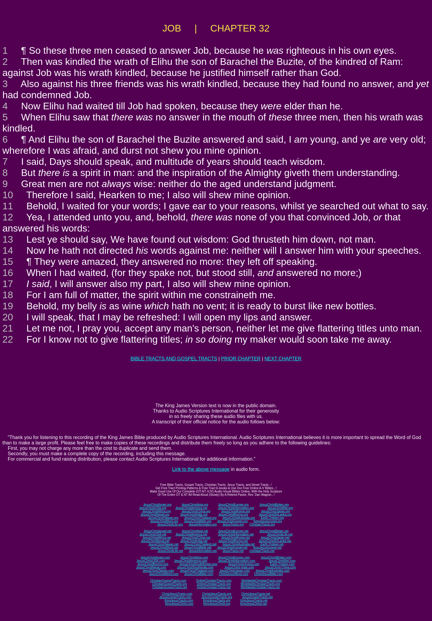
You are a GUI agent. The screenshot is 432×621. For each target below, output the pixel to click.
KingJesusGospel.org (268, 521)
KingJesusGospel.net (267, 547)
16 (7, 272)
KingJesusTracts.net (253, 600)
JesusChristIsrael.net (157, 531)
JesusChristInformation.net (236, 534)
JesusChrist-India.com (239, 567)
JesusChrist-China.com (280, 567)
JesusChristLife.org (170, 524)
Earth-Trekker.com (282, 564)
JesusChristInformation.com (236, 560)
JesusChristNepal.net (155, 541)
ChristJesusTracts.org (216, 593)
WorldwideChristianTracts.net (260, 587)
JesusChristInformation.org (236, 508)
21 (7, 328)
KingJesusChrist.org (216, 603)
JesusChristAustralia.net (238, 544)
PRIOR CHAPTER (241, 358)
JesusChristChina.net (196, 537)
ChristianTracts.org (262, 524)
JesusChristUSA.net (153, 534)
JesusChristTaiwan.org (163, 518)
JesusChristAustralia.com (273, 570)
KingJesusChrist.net (253, 603)
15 (7, 261)
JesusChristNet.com (281, 560)
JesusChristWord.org (164, 521)
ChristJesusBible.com (268, 574)
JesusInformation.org (203, 524)
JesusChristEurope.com (234, 557)
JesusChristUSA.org (152, 508)
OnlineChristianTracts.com (213, 580)
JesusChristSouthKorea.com (198, 564)
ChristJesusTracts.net (255, 593)
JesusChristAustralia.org (238, 518)
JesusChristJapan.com (234, 570)
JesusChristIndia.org (193, 514)
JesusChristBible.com (198, 574)
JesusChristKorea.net (235, 537)
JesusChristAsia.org (195, 504)
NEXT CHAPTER (283, 358)
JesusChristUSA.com (150, 560)
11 (7, 206)
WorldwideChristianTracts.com (262, 580)
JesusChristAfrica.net (156, 537)
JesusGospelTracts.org (216, 597)
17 (7, 283)
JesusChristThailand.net (200, 544)
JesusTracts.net (233, 551)
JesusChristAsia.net (195, 531)
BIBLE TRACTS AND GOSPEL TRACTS (173, 358)
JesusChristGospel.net (232, 547)
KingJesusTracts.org (216, 600)
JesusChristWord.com (163, 574)
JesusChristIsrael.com (155, 557)
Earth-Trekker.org (272, 518)
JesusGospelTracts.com (175, 597)
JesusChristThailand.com (197, 570)
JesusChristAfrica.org (156, 511)
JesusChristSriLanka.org (275, 514)
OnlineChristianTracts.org (214, 584)
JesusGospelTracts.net (257, 597)
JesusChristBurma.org (233, 514)
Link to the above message (201, 469)
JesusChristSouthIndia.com (195, 567)
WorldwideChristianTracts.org (260, 584)
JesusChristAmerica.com (190, 560)
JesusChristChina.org (196, 511)
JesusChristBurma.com (152, 564)
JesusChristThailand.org (200, 518)
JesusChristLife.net (279, 534)
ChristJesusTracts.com (177, 593)
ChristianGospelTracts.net (169, 587)
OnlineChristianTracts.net (213, 587)
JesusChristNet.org (280, 508)
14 (7, 250)
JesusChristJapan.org (275, 511)
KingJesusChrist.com (179, 603)
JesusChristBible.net (197, 547)
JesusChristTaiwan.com (158, 570)
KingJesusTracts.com (179, 600)
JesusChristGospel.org (232, 521)
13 (7, 239)
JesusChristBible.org (198, 521)
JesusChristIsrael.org (157, 504)
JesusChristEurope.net (233, 531)
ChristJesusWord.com (233, 574)
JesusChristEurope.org (233, 504)
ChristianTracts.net (261, 551)
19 (7, 306)
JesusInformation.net (203, 551)
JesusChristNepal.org (154, 514)
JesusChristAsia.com (194, 557)
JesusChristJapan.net (275, 537)
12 (7, 217)
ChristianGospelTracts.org (169, 584)
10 (7, 194)
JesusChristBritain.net (273, 531)
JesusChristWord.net (164, 547)
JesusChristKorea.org (235, 511)
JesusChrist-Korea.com (243, 564)
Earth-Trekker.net (272, 544)
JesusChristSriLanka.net (275, 541)
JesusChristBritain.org (274, 504)
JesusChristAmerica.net (191, 534)
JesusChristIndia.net (194, 541)
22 (7, 339)
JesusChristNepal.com (151, 567)
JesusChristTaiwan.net (163, 544)
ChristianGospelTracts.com (168, 580)
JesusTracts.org (233, 524)
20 (7, 317)
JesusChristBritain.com (276, 557)
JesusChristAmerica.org (191, 508)
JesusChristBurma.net (233, 541)
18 (7, 294)
